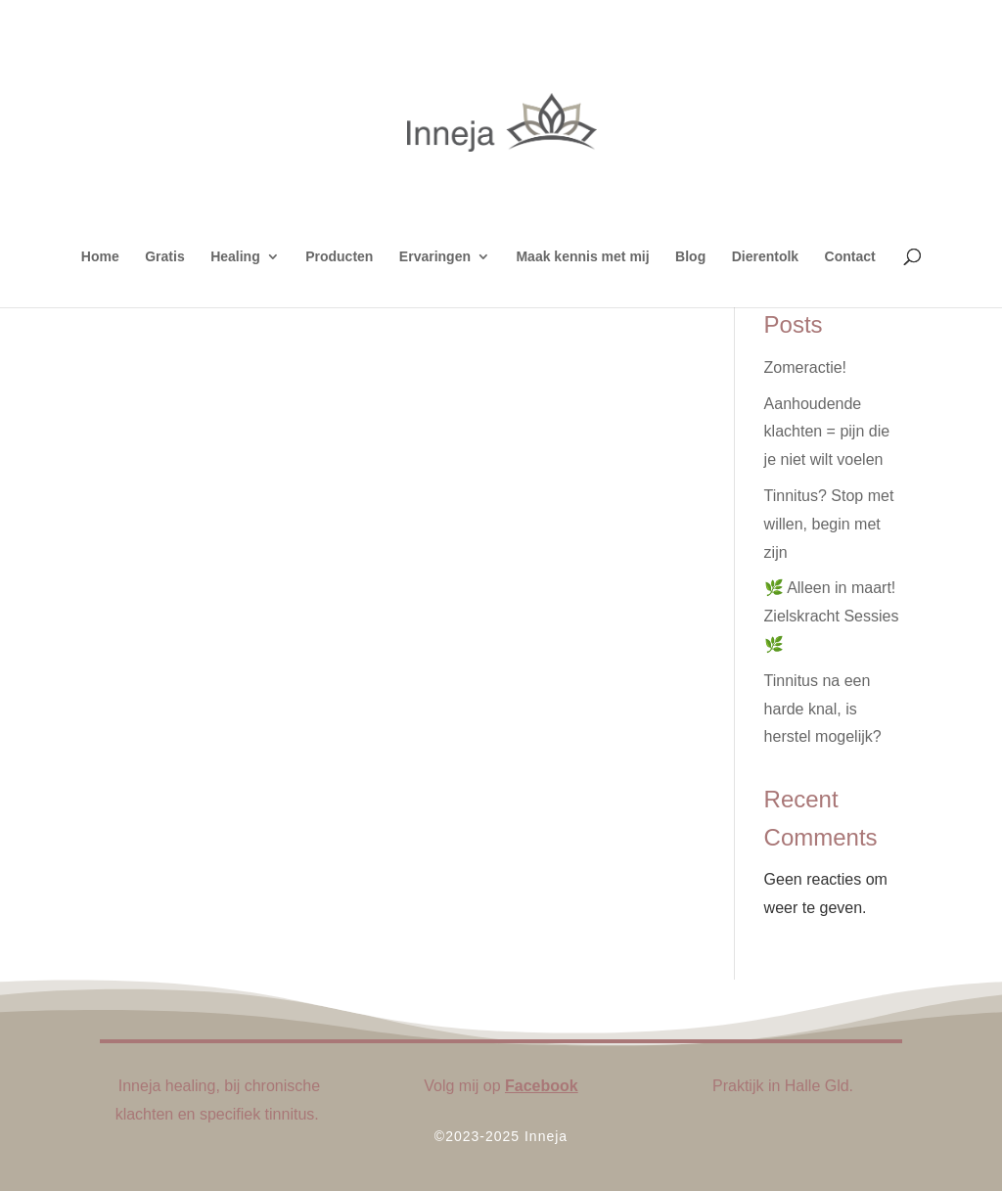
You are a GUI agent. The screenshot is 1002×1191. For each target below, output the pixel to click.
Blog (690, 257)
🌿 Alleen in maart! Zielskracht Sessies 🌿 (831, 616)
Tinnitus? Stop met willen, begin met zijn (829, 524)
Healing (235, 257)
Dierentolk (765, 257)
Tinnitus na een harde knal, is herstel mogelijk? (823, 709)
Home (100, 257)
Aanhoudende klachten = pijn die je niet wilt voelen (827, 432)
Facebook (541, 1085)
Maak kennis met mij (582, 257)
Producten (339, 257)
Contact (850, 257)
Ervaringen (435, 257)
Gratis (164, 257)
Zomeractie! (805, 367)
